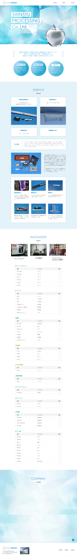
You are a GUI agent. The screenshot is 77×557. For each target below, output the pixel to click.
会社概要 (72, 2)
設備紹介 (64, 2)
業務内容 (55, 2)
